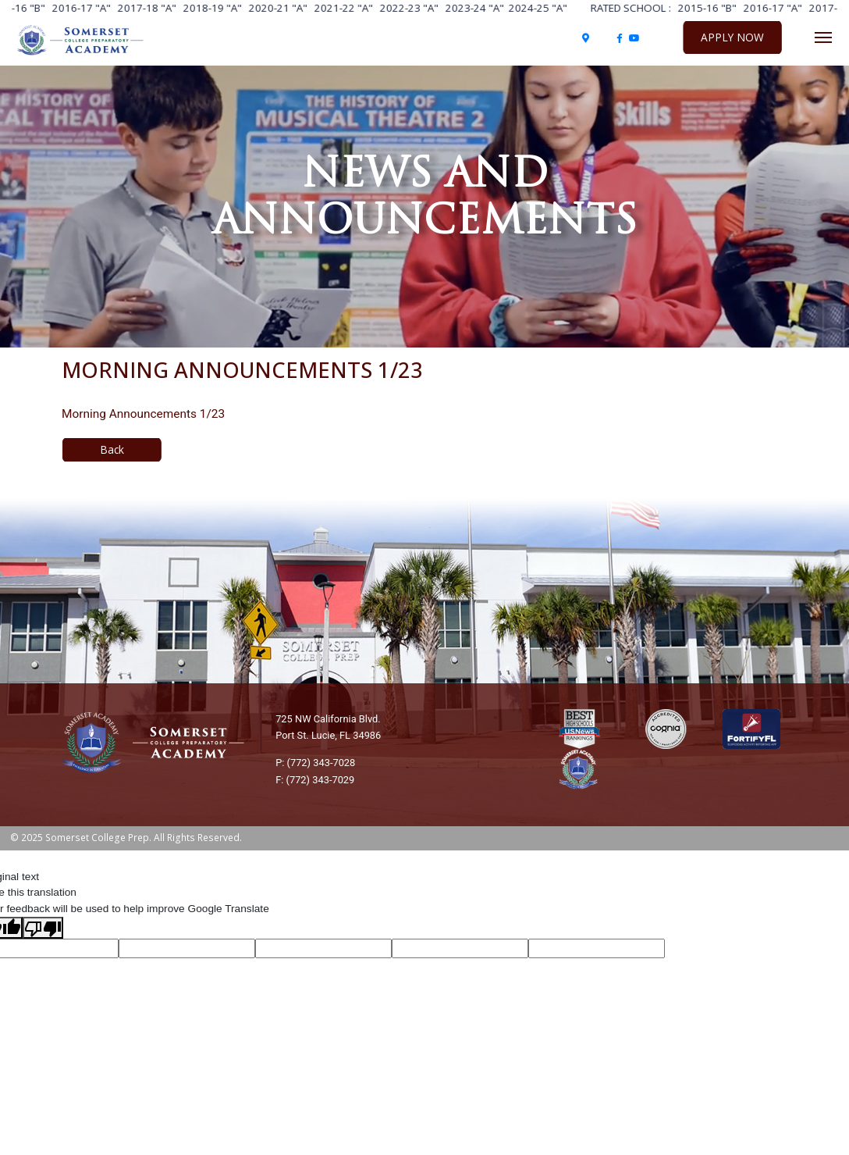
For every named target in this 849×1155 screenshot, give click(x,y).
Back (112, 449)
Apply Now (732, 37)
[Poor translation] (43, 928)
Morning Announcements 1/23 (143, 414)
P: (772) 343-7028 (315, 762)
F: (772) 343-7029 (314, 780)
